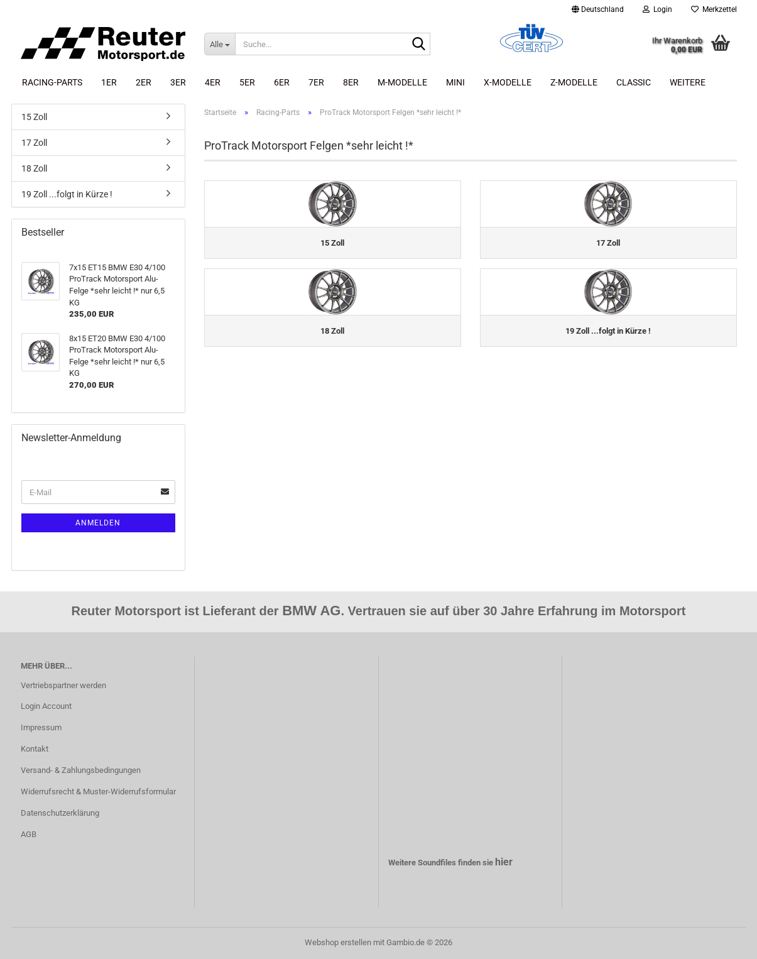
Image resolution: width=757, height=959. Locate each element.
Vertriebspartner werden (63, 685)
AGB (28, 834)
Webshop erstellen (338, 942)
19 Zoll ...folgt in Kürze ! (66, 194)
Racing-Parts (52, 82)
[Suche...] (219, 44)
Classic (633, 82)
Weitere (687, 82)
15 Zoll (34, 117)
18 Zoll (34, 168)
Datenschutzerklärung (60, 813)
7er (316, 82)
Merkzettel (714, 9)
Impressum (41, 727)
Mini (455, 82)
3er (178, 82)
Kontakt (34, 749)
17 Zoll (34, 143)
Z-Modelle (573, 82)
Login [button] (657, 9)
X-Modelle (507, 82)
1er (109, 82)
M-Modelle (402, 82)
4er (213, 82)
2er (143, 82)
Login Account (46, 706)
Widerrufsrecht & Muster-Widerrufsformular (98, 791)
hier (504, 862)
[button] (597, 9)
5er (247, 82)
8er (351, 82)
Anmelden (98, 522)
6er (282, 82)
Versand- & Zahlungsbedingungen (81, 770)
